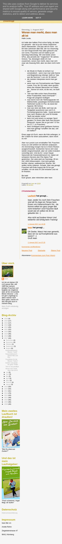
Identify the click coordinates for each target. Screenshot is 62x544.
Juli (7, 372)
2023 (6, 325)
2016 (6, 386)
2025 (6, 321)
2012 (6, 395)
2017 (6, 338)
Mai (7, 376)
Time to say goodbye (12, 366)
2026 (6, 318)
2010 (6, 400)
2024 (6, 323)
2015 (6, 389)
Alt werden (30, 185)
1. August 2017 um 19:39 (36, 224)
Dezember (9, 340)
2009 (6, 402)
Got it (38, 18)
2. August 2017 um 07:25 (36, 242)
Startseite (41, 250)
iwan (30, 227)
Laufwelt (32, 196)
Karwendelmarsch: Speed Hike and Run (11, 355)
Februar (9, 382)
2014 (6, 391)
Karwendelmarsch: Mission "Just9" (11, 351)
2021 (6, 329)
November (9, 342)
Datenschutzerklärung (9, 513)
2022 (6, 327)
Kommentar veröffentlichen (31, 247)
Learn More (27, 18)
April (7, 378)
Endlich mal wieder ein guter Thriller (11, 363)
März (8, 380)
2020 (6, 331)
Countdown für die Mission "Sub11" (11, 360)
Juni (7, 374)
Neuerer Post (27, 250)
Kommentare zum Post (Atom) (43, 255)
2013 (6, 393)
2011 (6, 397)
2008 (6, 404)
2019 (6, 334)
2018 (6, 336)
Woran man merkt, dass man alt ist (11, 369)
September (10, 346)
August (8, 348)
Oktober (9, 344)
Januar (8, 384)
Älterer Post (55, 250)
